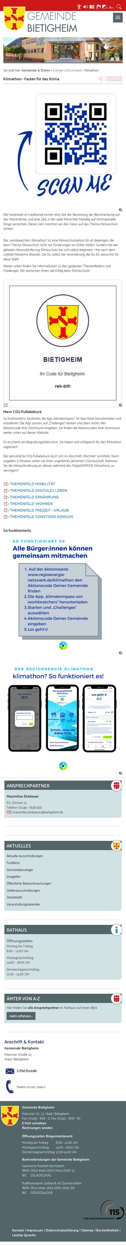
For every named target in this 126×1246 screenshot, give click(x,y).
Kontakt (18, 1230)
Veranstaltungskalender (23, 904)
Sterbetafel (14, 897)
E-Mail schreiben (34, 1123)
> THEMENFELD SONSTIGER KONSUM (40, 516)
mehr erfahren (20, 1016)
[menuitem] (79, 6)
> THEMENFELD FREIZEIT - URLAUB (38, 510)
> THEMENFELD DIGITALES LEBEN (37, 490)
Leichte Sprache (24, 1235)
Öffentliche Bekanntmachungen (29, 883)
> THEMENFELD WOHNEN (30, 503)
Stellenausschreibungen (23, 890)
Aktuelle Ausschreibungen (25, 856)
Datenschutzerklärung (62, 1230)
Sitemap (87, 1230)
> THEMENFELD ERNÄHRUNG (33, 497)
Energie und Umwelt (67, 70)
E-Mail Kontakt (27, 1070)
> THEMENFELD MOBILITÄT (31, 483)
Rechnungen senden (37, 1127)
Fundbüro (13, 862)
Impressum (35, 1230)
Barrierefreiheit (107, 1230)
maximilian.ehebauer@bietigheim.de (38, 812)
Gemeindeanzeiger (20, 869)
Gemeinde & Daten (36, 70)
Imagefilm (14, 876)
